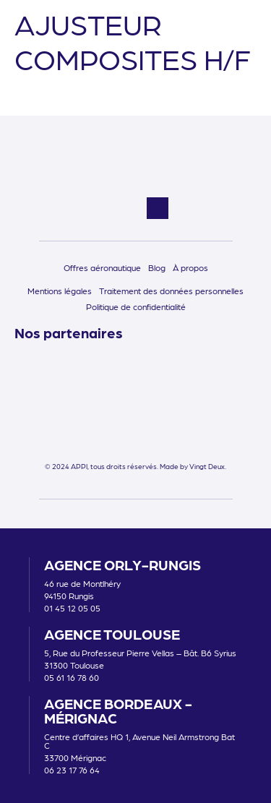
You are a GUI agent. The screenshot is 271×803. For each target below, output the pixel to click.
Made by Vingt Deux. (193, 466)
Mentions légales (59, 290)
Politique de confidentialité (136, 306)
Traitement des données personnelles (171, 290)
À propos (190, 267)
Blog (156, 267)
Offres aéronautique (102, 267)
